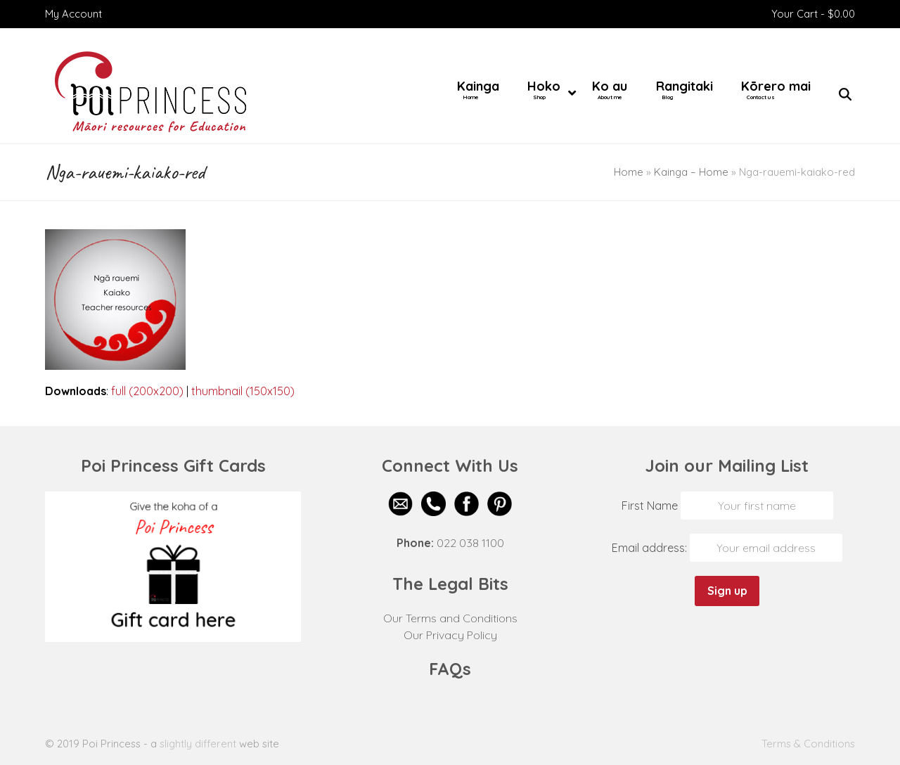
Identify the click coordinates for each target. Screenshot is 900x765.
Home (628, 172)
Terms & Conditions (808, 743)
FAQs (450, 668)
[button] (845, 94)
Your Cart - (813, 13)
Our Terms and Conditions (450, 618)
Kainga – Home (691, 172)
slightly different (198, 743)
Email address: (651, 548)
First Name (650, 506)
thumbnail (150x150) (243, 391)
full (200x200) (147, 391)
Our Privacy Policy (450, 635)
